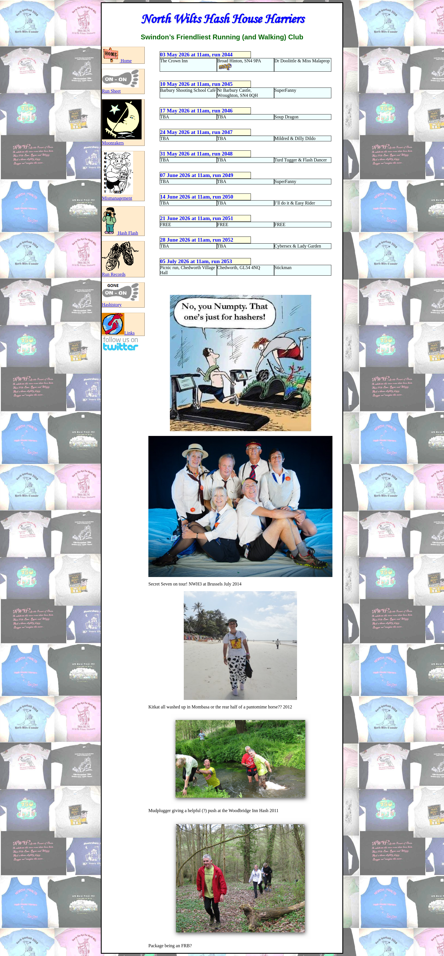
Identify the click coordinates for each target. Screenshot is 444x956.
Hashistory (120, 302)
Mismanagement (117, 196)
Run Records (120, 272)
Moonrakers (122, 140)
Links (118, 333)
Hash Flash (120, 233)
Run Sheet (120, 88)
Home (117, 60)
